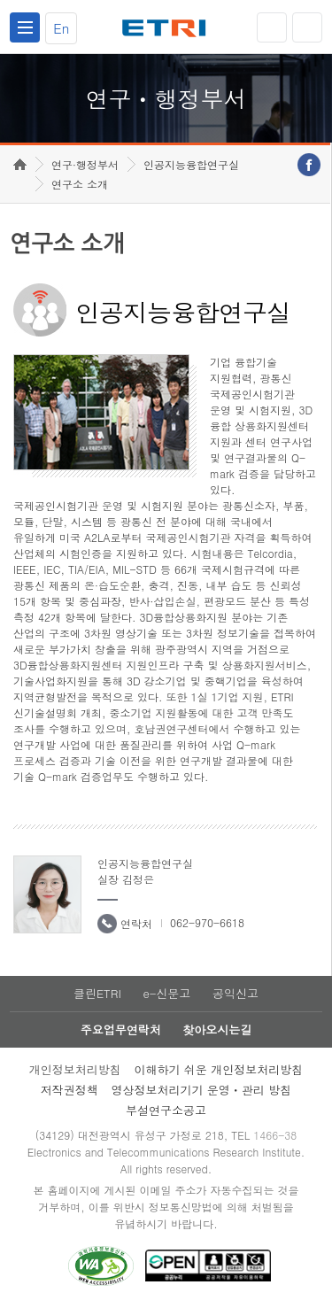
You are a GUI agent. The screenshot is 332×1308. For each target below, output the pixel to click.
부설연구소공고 (166, 1110)
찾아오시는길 (216, 1029)
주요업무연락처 (121, 1029)
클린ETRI (97, 993)
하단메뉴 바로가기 (0, 0)
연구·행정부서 (85, 164)
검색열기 (307, 27)
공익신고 (235, 993)
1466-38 (275, 1134)
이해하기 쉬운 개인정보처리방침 (219, 1069)
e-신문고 (166, 993)
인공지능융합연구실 (191, 164)
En (61, 28)
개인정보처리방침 (75, 1069)
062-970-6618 (207, 922)
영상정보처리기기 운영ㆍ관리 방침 (202, 1089)
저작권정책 (69, 1089)
